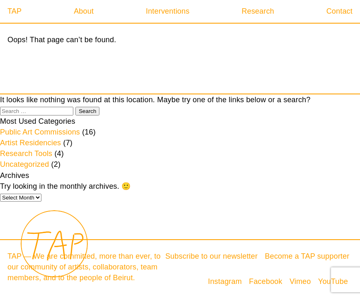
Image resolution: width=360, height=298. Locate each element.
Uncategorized (24, 164)
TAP (14, 11)
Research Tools (26, 153)
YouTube (333, 281)
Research (258, 11)
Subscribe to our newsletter (211, 256)
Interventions (167, 11)
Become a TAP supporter (307, 256)
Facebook (266, 281)
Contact (339, 11)
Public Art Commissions (40, 132)
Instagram (225, 281)
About (84, 11)
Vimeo (300, 281)
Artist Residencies (30, 143)
